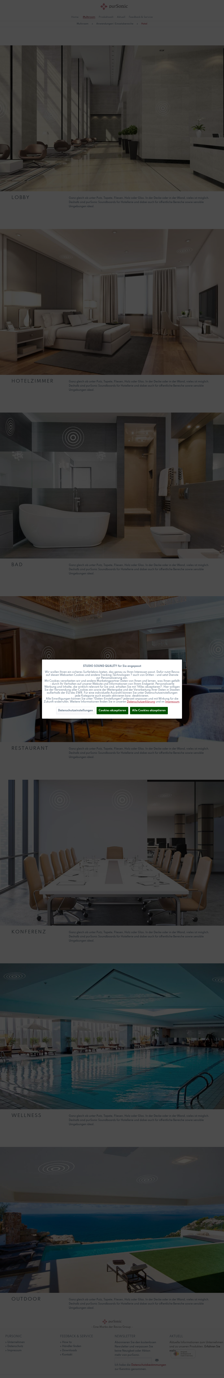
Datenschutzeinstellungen (75, 710)
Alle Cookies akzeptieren (149, 710)
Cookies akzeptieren (112, 710)
